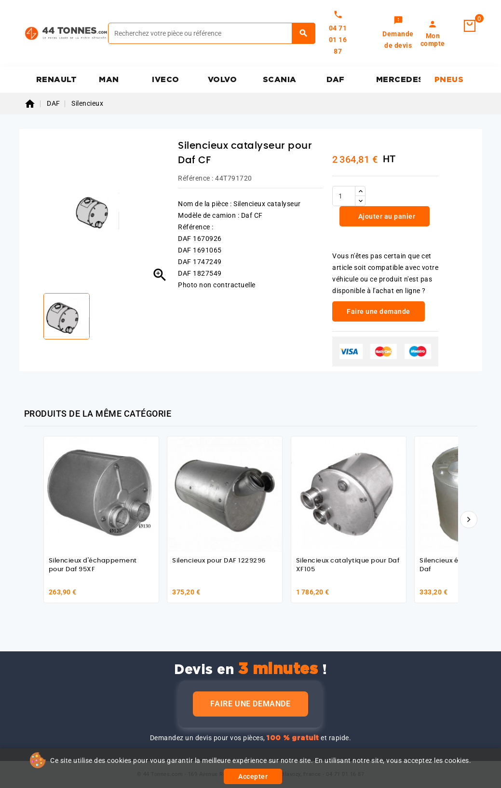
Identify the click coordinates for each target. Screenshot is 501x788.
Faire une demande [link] (378, 311)
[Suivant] (468, 519)
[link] (398, 33)
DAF (335, 80)
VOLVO (222, 80)
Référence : (196, 178)
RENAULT (56, 80)
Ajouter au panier (385, 216)
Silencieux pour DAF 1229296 (219, 561)
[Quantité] (343, 196)
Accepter (253, 776)
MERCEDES (398, 80)
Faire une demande (250, 703)
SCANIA (280, 80)
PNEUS (449, 80)
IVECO (165, 80)
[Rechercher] (211, 33)
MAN (109, 80)
